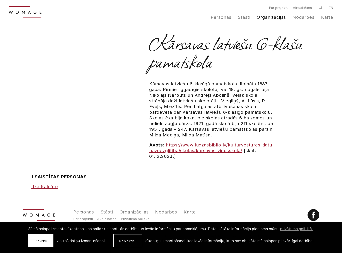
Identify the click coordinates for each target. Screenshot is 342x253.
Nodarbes (303, 17)
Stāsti (244, 17)
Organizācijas (271, 17)
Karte (327, 17)
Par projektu (279, 8)
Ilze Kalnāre (44, 186)
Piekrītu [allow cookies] (40, 241)
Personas (221, 17)
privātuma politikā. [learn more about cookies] (296, 228)
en (331, 8)
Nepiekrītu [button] (127, 241)
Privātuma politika (135, 219)
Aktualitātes (302, 8)
